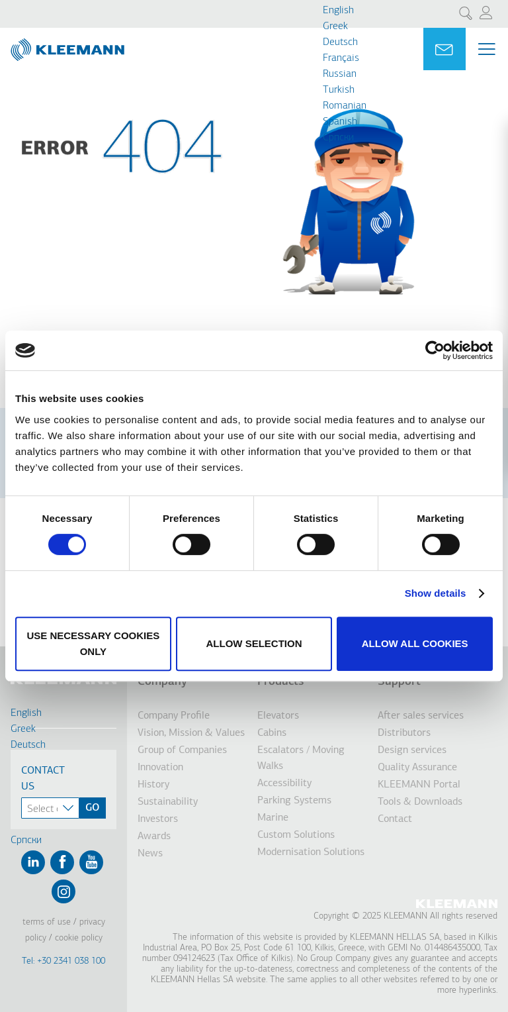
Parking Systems (294, 800)
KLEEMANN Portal (419, 785)
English (338, 10)
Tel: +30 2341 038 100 (63, 961)
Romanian (344, 106)
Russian (340, 74)
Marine (272, 818)
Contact (395, 819)
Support (399, 682)
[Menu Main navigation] (486, 49)
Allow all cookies (415, 643)
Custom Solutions (296, 835)
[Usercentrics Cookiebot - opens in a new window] (435, 350)
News (150, 853)
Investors (158, 819)
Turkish (339, 90)
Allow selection (254, 643)
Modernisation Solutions (310, 852)
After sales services (421, 716)
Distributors (404, 733)
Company (162, 682)
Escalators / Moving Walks (301, 758)
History (153, 785)
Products (280, 682)
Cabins (271, 733)
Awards (154, 836)
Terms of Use (46, 922)
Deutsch (340, 42)
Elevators (278, 716)
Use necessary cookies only (92, 643)
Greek (335, 26)
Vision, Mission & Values (191, 733)
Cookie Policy (79, 938)
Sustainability (168, 802)
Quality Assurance (417, 767)
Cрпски (338, 137)
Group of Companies (182, 750)
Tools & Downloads (420, 802)
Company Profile (174, 716)
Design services (412, 750)
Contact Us (43, 779)
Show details (435, 593)
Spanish (340, 122)
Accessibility (284, 783)
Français (341, 58)
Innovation (160, 767)
